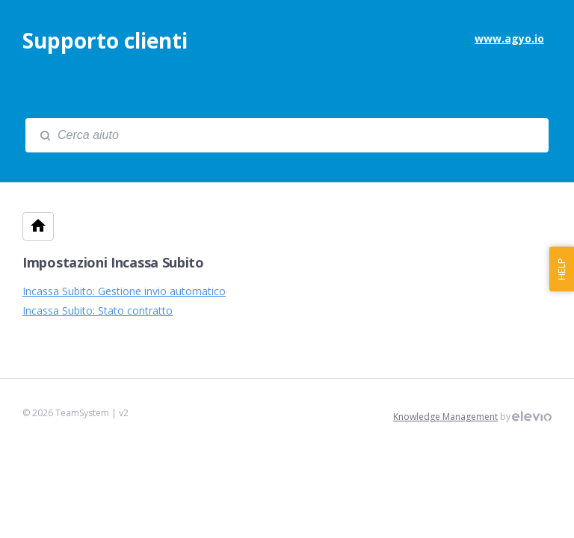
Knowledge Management (445, 416)
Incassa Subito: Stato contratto (97, 310)
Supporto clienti (105, 40)
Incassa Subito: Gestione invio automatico (124, 291)
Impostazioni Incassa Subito (113, 262)
